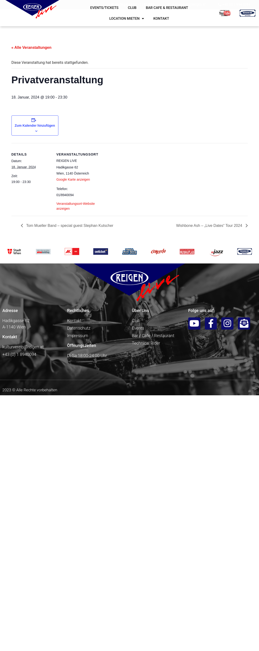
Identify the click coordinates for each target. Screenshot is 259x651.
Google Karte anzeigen (73, 179)
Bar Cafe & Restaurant (167, 8)
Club (132, 8)
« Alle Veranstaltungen (31, 47)
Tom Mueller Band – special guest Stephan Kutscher (69, 226)
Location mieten (126, 19)
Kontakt (161, 18)
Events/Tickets (104, 8)
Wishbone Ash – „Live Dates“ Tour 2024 (209, 226)
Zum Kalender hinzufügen (35, 125)
